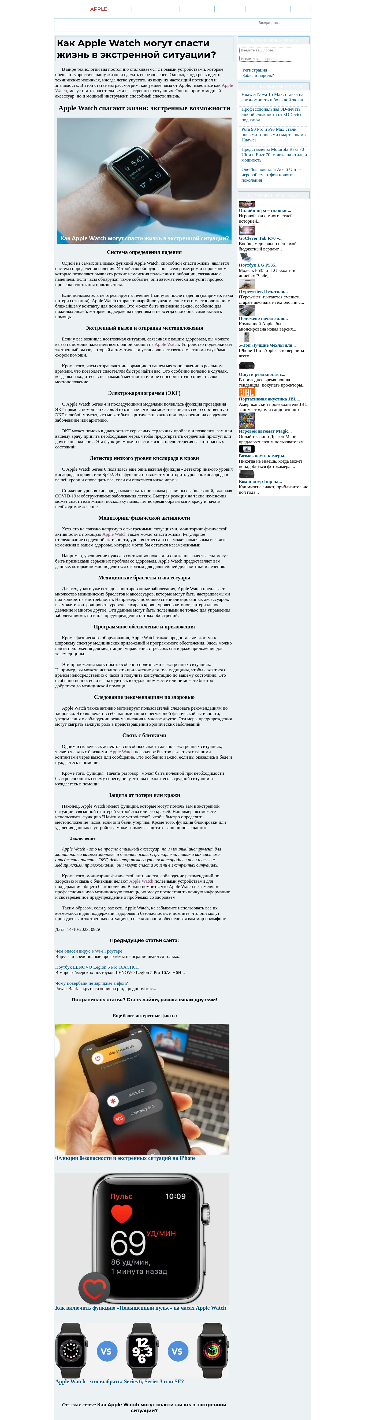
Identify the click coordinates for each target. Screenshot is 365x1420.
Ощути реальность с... (262, 374)
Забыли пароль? (258, 75)
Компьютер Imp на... (260, 481)
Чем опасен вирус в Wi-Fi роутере (88, 951)
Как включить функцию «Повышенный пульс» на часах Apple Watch (140, 1308)
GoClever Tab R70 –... (260, 238)
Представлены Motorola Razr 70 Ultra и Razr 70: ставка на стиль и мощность (274, 155)
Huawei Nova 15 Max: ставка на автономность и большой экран (272, 97)
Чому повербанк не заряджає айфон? (91, 983)
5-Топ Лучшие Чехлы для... (267, 345)
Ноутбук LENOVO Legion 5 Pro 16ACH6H (97, 967)
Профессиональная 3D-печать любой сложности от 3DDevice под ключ (271, 114)
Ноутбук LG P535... (259, 265)
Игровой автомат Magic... (265, 431)
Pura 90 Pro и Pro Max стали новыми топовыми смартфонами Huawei (273, 135)
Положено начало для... (263, 318)
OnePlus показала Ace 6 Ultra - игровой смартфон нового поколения (271, 175)
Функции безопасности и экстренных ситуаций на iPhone (125, 1158)
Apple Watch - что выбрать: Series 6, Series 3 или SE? (119, 1381)
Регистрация (255, 70)
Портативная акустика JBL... (269, 399)
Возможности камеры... (263, 455)
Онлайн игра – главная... (265, 210)
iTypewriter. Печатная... (263, 291)
